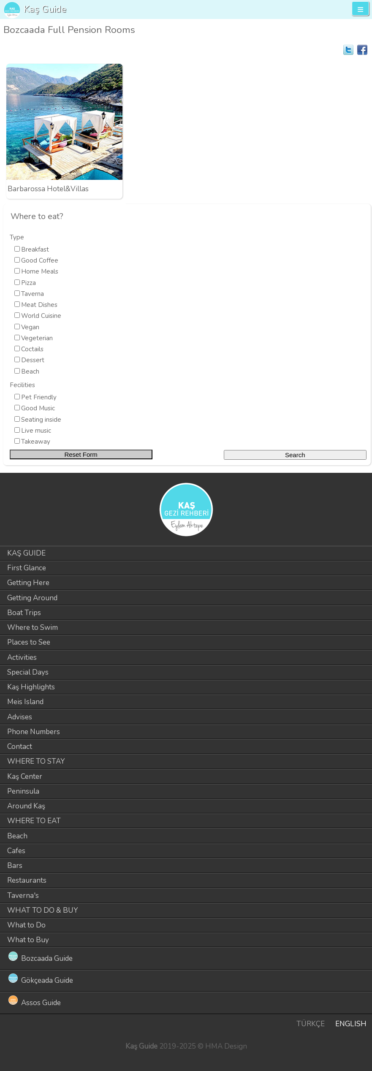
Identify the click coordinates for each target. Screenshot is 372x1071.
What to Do (26, 925)
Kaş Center (24, 776)
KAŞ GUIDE (26, 553)
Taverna (32, 294)
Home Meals (39, 271)
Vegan (30, 327)
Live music (36, 430)
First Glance (26, 568)
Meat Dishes (39, 305)
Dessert (32, 360)
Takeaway (35, 441)
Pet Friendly (39, 397)
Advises (19, 717)
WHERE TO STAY (36, 761)
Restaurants (26, 880)
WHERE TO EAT (34, 821)
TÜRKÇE (310, 1024)
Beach (30, 371)
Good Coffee (39, 260)
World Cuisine (41, 316)
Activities (22, 657)
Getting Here (28, 583)
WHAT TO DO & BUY (42, 910)
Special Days (28, 672)
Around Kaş (26, 806)
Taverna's (23, 895)
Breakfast (35, 249)
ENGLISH (351, 1024)
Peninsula (23, 791)
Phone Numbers (33, 732)
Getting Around (32, 598)
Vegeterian (37, 338)
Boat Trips (24, 613)
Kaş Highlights (31, 687)
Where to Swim (32, 627)
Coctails (32, 349)
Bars (14, 865)
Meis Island (25, 702)
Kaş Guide (45, 9)
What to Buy (28, 940)
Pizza (28, 283)
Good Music (38, 408)
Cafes (16, 851)
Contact (19, 746)
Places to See (28, 642)
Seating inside (41, 419)
